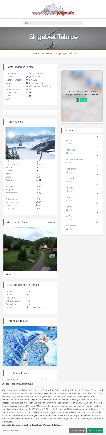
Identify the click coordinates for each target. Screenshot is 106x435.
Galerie (51, 222)
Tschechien (47, 53)
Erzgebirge (61, 53)
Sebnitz (69, 206)
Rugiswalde (71, 225)
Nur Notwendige (77, 430)
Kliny (68, 197)
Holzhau (69, 187)
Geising (69, 140)
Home (36, 53)
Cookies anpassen (10, 430)
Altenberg (70, 149)
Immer (84, 100)
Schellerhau (71, 168)
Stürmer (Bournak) (74, 159)
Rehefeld (70, 178)
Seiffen (69, 216)
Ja (77, 100)
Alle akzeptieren (94, 430)
